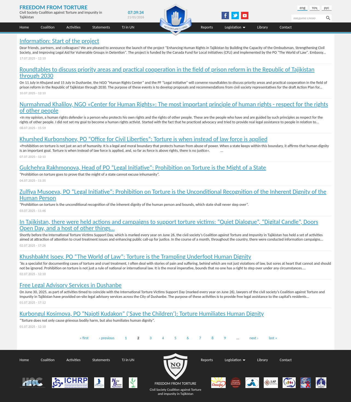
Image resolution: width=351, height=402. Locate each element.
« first (84, 338)
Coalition (48, 27)
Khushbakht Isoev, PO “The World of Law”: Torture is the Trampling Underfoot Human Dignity (135, 256)
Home (24, 27)
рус (326, 7)
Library (262, 27)
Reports (207, 27)
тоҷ (314, 7)
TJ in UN (128, 27)
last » (273, 338)
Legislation (233, 27)
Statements (101, 27)
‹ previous (107, 338)
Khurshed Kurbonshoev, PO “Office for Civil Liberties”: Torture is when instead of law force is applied (144, 139)
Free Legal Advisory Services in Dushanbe (71, 285)
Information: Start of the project (59, 41)
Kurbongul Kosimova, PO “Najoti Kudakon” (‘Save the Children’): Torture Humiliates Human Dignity (142, 313)
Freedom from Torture (54, 7)
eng (302, 7)
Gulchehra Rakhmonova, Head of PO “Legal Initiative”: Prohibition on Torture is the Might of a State (143, 167)
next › (254, 338)
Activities (73, 27)
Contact (286, 27)
